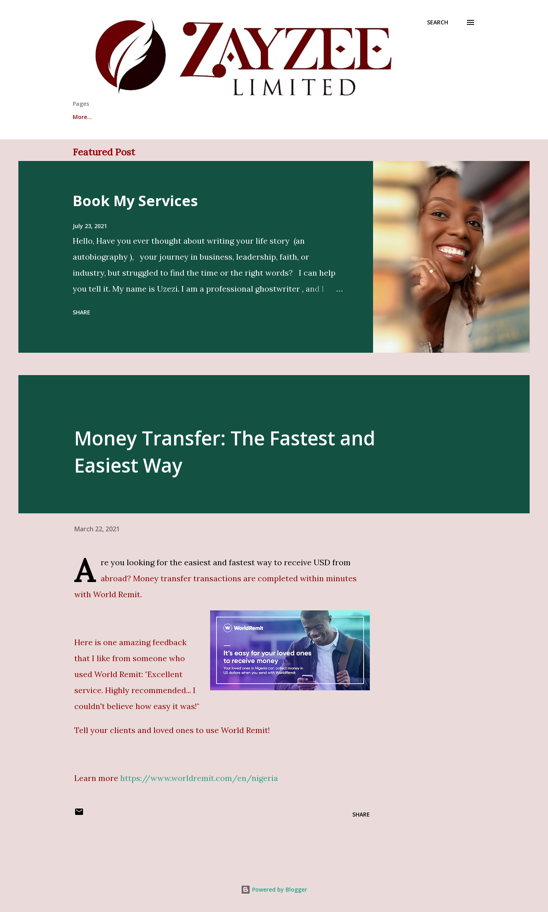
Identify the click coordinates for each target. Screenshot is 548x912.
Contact (269, 117)
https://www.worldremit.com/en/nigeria (199, 778)
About (81, 117)
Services (223, 117)
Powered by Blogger (274, 889)
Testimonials (170, 117)
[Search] (437, 22)
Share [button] (81, 312)
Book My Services (135, 201)
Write (121, 117)
